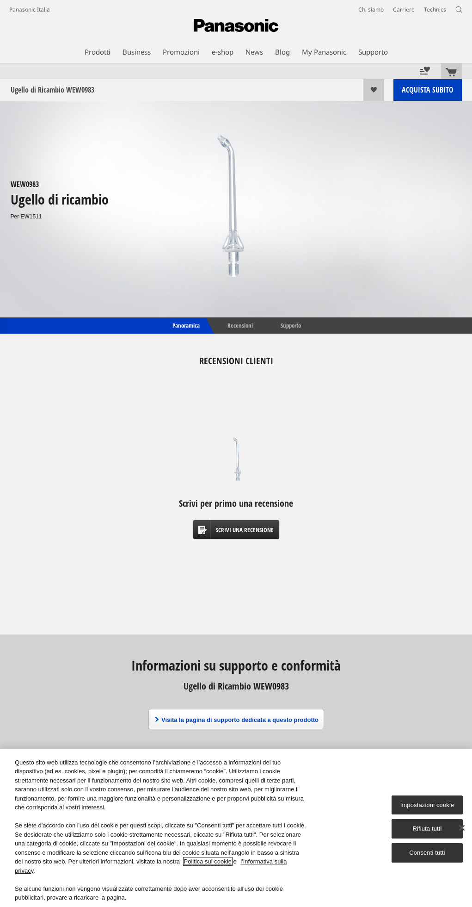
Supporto (291, 325)
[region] (236, 828)
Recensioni (240, 325)
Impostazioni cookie (427, 804)
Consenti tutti (427, 852)
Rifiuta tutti (426, 829)
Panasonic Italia (29, 9)
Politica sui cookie (208, 861)
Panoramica (185, 325)
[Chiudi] (462, 828)
